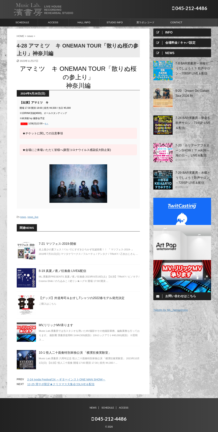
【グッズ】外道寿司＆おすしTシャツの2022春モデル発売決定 (81, 298)
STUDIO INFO (115, 22)
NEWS (93, 407)
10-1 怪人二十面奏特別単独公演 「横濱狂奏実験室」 (75, 352)
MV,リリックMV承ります (56, 325)
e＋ (46, 123)
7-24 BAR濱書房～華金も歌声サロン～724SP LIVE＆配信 (193, 123)
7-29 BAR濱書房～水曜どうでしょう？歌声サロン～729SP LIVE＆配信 (192, 177)
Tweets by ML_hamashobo (170, 310)
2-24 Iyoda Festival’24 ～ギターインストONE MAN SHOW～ (66, 379)
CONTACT (176, 22)
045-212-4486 (189, 8)
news (23, 217)
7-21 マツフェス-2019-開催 (57, 243)
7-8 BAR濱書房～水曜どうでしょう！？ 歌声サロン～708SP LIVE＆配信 (192, 68)
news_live (32, 217)
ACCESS (53, 22)
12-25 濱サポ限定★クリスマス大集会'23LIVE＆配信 (61, 384)
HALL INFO (84, 22)
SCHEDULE (22, 22)
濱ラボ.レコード (145, 22)
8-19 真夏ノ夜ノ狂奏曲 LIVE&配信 (62, 270)
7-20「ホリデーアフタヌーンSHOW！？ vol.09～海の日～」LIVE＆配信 (192, 150)
